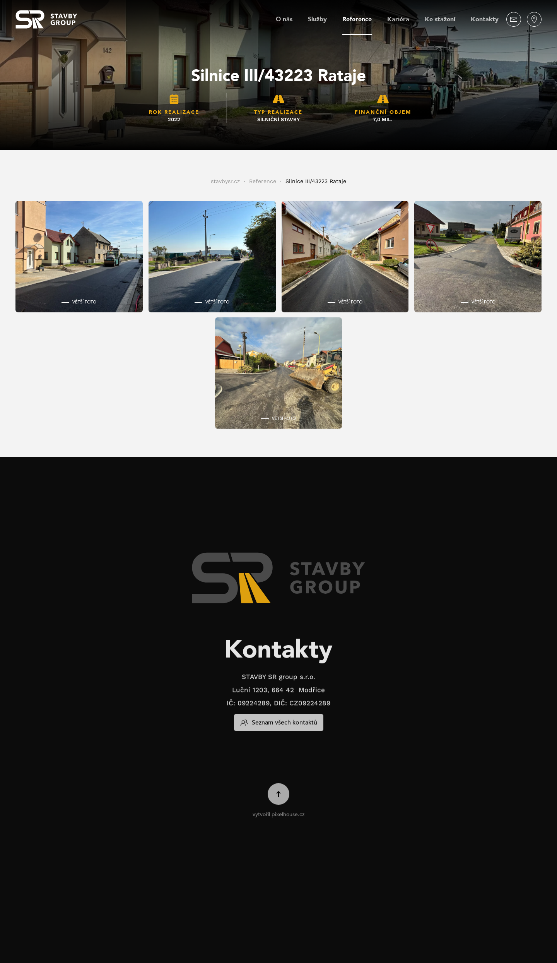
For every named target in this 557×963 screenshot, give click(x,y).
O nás (284, 19)
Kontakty (485, 19)
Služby (317, 19)
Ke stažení (440, 19)
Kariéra (398, 19)
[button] (79, 256)
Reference (357, 19)
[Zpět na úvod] (46, 19)
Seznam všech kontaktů (278, 713)
